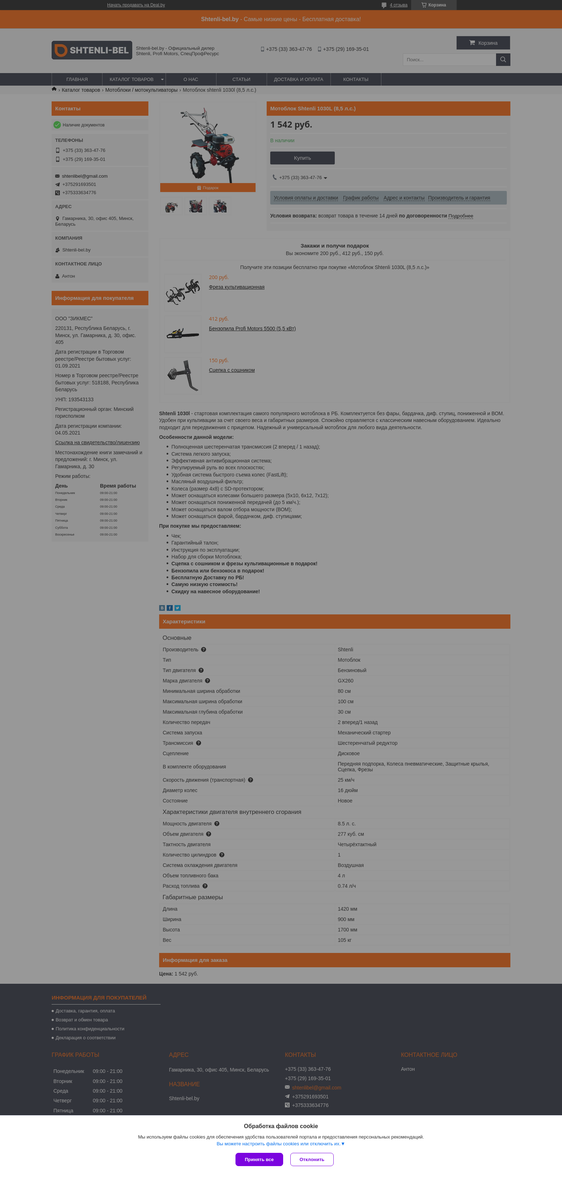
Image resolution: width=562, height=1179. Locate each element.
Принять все (259, 1159)
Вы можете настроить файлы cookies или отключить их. (278, 1143)
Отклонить (312, 1159)
